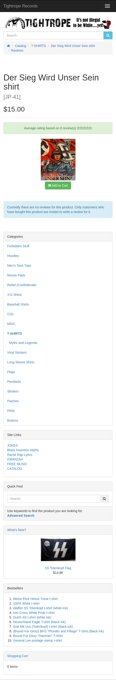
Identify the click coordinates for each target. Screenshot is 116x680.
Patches (13, 401)
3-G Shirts (14, 295)
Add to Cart (58, 185)
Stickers (13, 391)
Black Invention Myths (23, 450)
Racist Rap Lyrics (19, 455)
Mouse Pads (16, 275)
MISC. (11, 324)
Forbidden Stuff (18, 246)
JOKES (12, 445)
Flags (11, 372)
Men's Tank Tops (19, 265)
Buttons (12, 420)
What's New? (16, 530)
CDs (10, 314)
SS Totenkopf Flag (58, 568)
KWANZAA (15, 459)
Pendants (14, 381)
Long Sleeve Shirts (20, 362)
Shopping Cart (17, 656)
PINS (11, 411)
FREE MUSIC (17, 464)
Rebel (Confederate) (22, 285)
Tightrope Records (20, 6)
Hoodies (13, 256)
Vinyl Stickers (17, 352)
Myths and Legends (22, 343)
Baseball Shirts (18, 304)
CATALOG (14, 468)
